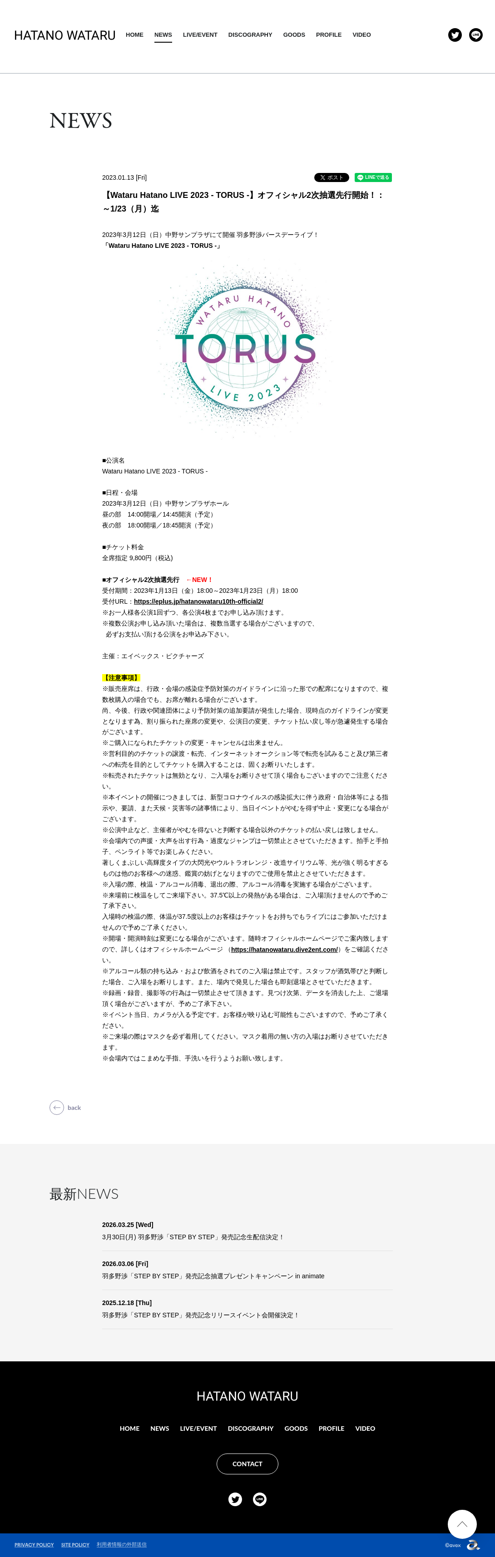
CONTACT (247, 1464)
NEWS (223, 34)
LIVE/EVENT (260, 34)
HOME (194, 34)
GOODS (354, 34)
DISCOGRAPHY (310, 34)
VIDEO (422, 34)
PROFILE (388, 34)
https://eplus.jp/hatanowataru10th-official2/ (198, 601)
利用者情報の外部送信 (122, 1544)
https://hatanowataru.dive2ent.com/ (284, 949)
